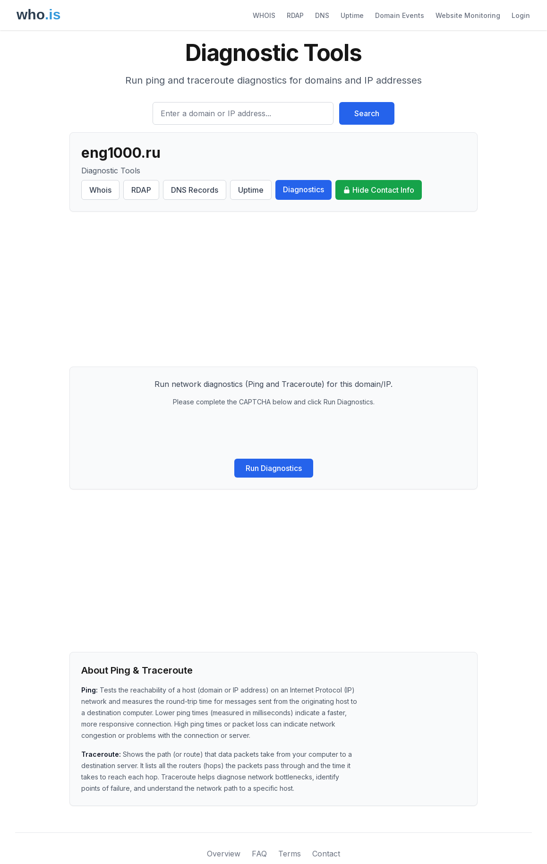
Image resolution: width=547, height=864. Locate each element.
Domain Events (399, 15)
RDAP (295, 15)
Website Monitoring (468, 15)
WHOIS (264, 15)
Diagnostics (303, 189)
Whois (100, 190)
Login (521, 15)
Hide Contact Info (378, 190)
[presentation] (273, 432)
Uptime (352, 15)
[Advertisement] (273, 289)
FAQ (259, 853)
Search (366, 113)
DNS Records (194, 190)
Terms (289, 853)
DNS (322, 15)
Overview (223, 853)
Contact (326, 853)
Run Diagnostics (274, 468)
